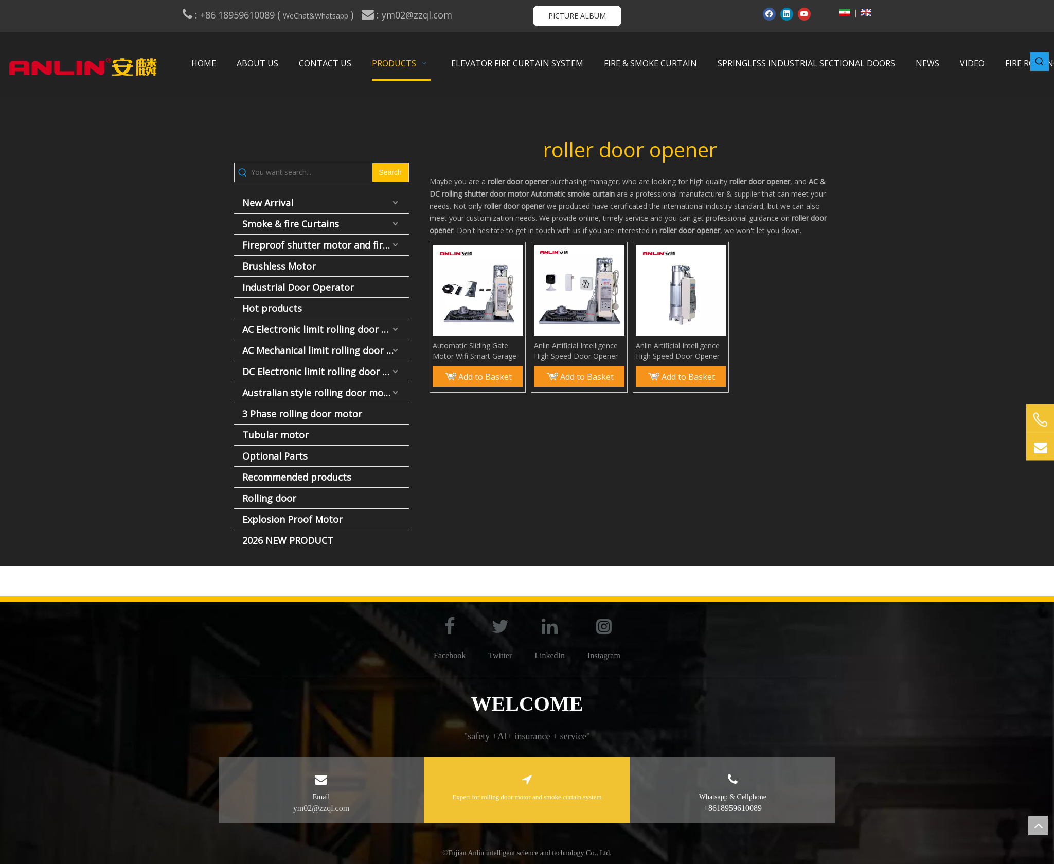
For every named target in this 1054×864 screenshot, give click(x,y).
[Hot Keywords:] (1039, 61)
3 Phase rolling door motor (302, 414)
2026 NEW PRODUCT (287, 540)
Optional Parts (275, 456)
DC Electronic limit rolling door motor (325, 371)
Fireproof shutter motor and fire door (325, 245)
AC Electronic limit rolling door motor (325, 329)
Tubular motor (275, 435)
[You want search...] (311, 172)
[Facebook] (769, 14)
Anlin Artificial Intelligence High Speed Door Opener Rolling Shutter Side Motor (577, 351)
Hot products (272, 308)
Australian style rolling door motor (319, 392)
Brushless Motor (279, 266)
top (1038, 825)
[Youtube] (804, 14)
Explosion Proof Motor (292, 519)
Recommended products (296, 477)
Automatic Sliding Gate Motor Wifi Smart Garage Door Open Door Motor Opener (474, 351)
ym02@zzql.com (418, 15)
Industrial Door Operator (298, 287)
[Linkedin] (786, 14)
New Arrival (267, 203)
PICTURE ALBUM (577, 16)
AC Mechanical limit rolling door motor (325, 350)
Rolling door (269, 498)
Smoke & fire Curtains (290, 224)
